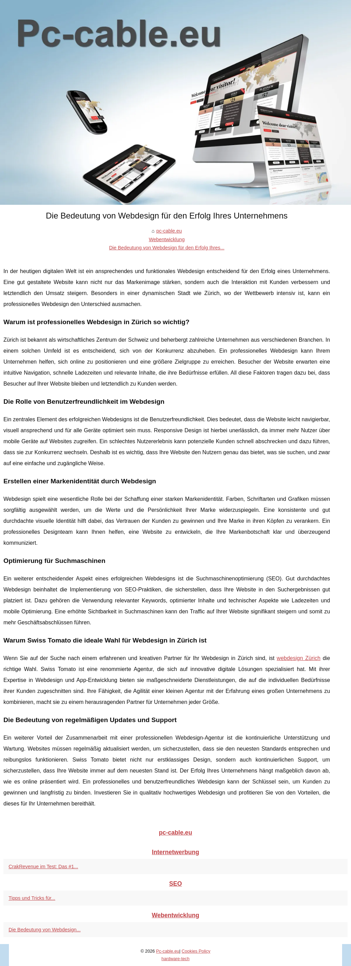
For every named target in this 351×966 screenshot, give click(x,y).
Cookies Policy (196, 951)
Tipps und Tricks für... (32, 898)
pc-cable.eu (169, 231)
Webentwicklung (167, 239)
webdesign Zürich (298, 658)
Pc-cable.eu (167, 951)
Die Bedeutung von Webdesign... (45, 929)
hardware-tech (175, 958)
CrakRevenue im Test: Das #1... (43, 866)
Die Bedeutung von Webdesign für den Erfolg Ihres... (167, 247)
